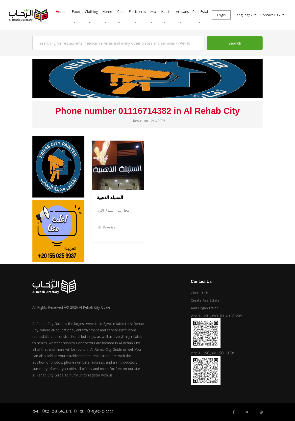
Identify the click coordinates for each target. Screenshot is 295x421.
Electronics (137, 11)
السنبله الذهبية (110, 197)
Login (221, 15)
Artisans (182, 11)
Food (76, 11)
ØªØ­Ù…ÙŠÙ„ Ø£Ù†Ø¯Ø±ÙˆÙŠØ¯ (217, 315)
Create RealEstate (205, 300)
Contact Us (270, 15)
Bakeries (106, 227)
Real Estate (201, 11)
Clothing (91, 11)
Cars (120, 11)
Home (61, 11)
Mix (153, 11)
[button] (76, 22)
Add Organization (205, 308)
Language (244, 15)
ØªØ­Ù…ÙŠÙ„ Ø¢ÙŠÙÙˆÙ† (213, 353)
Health (166, 11)
